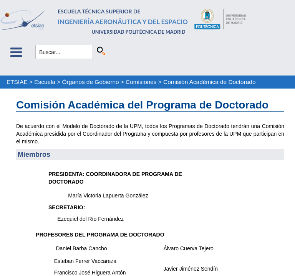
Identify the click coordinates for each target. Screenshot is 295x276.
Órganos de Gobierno (90, 82)
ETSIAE (17, 82)
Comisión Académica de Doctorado (209, 82)
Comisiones (141, 82)
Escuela (44, 82)
